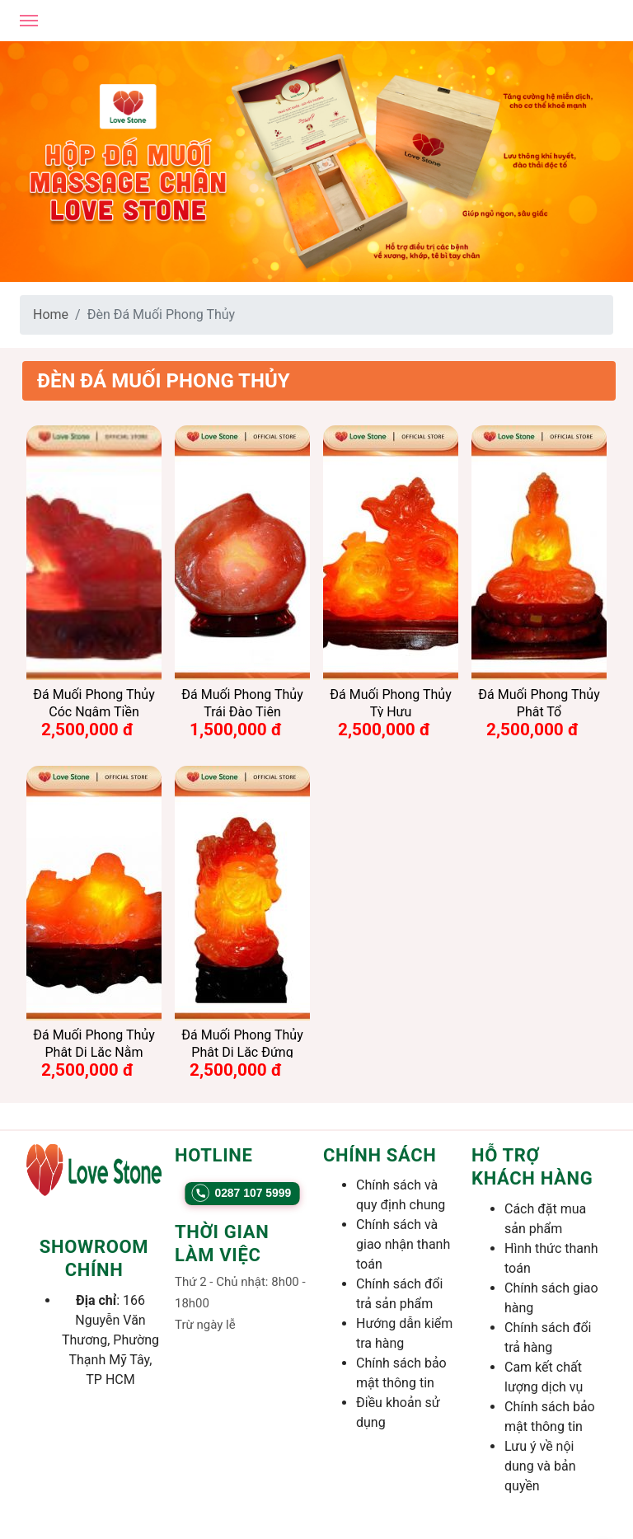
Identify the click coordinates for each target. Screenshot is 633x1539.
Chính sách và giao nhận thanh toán (403, 1244)
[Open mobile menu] (29, 21)
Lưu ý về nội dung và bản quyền (539, 1466)
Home (50, 314)
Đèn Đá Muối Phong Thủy (163, 380)
